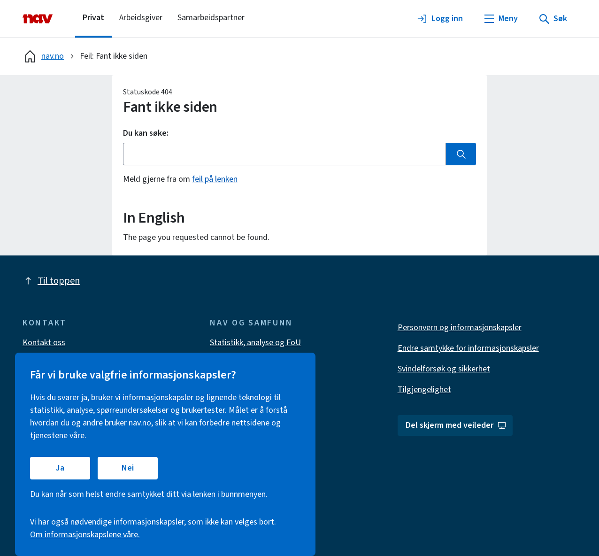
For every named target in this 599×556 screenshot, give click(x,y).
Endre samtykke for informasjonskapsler (468, 348)
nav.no (43, 56)
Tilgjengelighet (424, 389)
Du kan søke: (146, 133)
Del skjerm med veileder (456, 425)
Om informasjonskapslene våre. (85, 535)
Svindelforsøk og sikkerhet (444, 369)
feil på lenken (215, 179)
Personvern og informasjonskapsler (460, 327)
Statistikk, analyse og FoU (255, 342)
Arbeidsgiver (140, 17)
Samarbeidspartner (211, 17)
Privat (93, 17)
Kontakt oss (44, 342)
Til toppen (51, 280)
